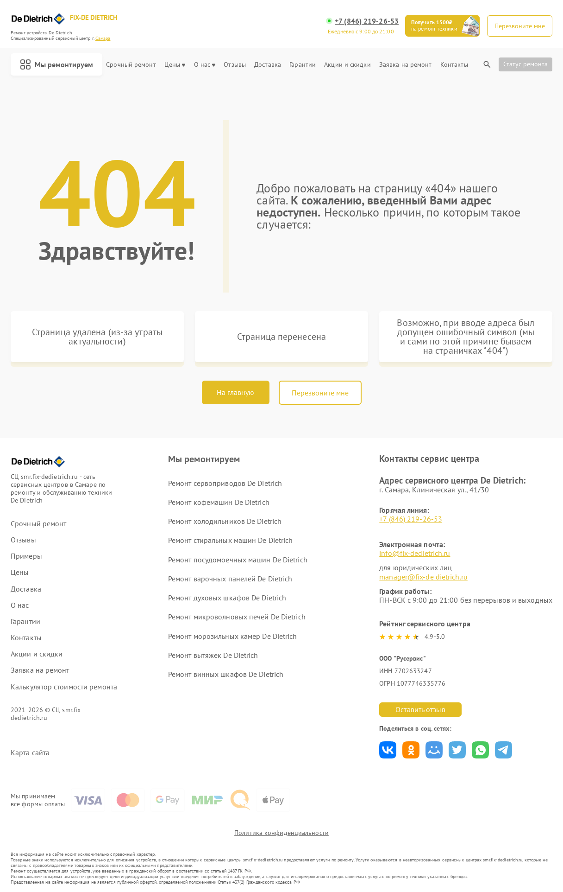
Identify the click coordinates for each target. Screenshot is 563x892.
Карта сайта (30, 752)
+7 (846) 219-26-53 (367, 21)
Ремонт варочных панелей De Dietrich (230, 578)
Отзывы (235, 65)
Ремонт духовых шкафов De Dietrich (227, 597)
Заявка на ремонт (405, 65)
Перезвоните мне (320, 392)
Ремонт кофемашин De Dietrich (218, 502)
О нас (205, 65)
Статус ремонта (525, 64)
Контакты (454, 65)
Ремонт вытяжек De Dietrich (213, 655)
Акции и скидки (347, 65)
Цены (174, 65)
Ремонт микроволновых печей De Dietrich (237, 616)
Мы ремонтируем (56, 64)
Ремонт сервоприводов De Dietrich (225, 483)
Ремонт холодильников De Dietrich (225, 521)
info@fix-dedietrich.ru (414, 553)
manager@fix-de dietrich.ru (423, 576)
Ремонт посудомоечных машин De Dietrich (237, 559)
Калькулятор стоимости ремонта (64, 686)
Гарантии (302, 65)
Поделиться (387, 749)
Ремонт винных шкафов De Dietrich (225, 674)
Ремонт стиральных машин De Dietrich (230, 540)
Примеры (26, 556)
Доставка (267, 65)
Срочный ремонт (131, 65)
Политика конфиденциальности (281, 832)
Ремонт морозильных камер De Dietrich (232, 636)
